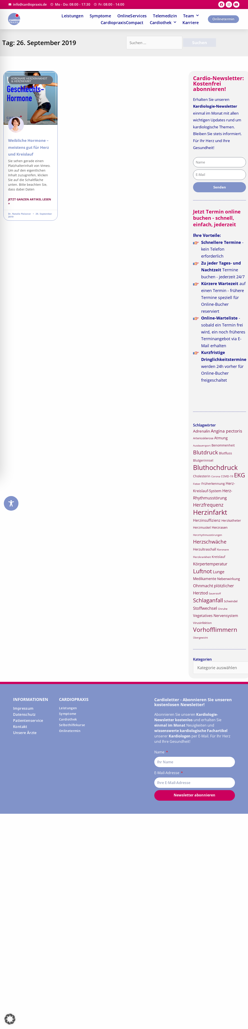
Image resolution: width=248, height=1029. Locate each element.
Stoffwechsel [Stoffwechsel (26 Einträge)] (205, 608)
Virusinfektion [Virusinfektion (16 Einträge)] (202, 623)
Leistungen (72, 15)
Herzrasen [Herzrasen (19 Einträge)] (220, 527)
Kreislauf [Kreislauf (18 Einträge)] (218, 557)
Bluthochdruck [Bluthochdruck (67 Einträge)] (215, 467)
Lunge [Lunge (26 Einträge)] (218, 571)
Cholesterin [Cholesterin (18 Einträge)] (201, 476)
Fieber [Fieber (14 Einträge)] (196, 483)
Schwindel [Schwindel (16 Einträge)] (230, 601)
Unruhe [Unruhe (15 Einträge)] (223, 609)
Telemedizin (165, 15)
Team (191, 15)
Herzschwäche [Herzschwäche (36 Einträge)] (209, 541)
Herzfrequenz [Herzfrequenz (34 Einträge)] (208, 505)
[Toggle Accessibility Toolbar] (11, 503)
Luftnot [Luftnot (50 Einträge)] (202, 571)
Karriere (190, 22)
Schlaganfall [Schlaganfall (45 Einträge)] (208, 600)
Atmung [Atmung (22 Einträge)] (221, 437)
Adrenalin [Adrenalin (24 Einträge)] (201, 431)
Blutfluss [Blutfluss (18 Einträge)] (225, 453)
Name (159, 752)
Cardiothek (163, 22)
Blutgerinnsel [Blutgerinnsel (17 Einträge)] (203, 460)
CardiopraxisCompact (122, 22)
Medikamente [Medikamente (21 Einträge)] (204, 578)
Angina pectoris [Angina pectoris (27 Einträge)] (226, 431)
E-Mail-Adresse (167, 772)
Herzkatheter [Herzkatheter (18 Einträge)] (231, 520)
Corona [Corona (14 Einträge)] (215, 476)
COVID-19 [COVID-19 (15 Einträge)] (227, 476)
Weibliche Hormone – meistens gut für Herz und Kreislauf (28, 147)
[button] (10, 1019)
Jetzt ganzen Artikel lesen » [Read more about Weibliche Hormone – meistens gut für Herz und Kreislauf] (29, 201)
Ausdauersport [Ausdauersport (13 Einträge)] (202, 445)
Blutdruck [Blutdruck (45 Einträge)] (205, 452)
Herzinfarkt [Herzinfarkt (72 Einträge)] (210, 512)
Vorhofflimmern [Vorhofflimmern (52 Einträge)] (215, 630)
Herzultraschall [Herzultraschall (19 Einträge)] (204, 549)
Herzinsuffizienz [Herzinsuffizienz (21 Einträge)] (207, 520)
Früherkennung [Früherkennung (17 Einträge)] (213, 484)
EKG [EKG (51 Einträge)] (239, 475)
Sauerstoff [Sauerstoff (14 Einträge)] (215, 593)
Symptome (100, 15)
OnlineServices (132, 15)
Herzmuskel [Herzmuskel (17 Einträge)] (202, 528)
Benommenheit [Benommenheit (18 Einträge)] (223, 445)
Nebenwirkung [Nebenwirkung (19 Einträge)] (228, 578)
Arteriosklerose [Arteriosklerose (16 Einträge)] (203, 438)
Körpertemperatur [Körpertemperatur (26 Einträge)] (210, 564)
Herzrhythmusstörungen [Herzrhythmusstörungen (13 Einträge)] (207, 535)
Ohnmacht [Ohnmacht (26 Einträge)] (203, 585)
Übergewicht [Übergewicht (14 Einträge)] (200, 637)
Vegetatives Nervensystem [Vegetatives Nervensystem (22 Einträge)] (215, 615)
